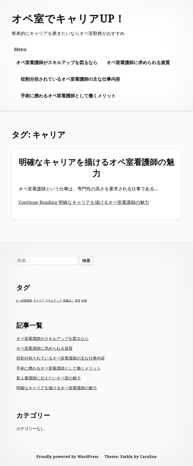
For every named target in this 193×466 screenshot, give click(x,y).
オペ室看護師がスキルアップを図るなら (57, 62)
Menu (20, 49)
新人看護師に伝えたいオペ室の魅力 (48, 378)
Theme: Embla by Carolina (131, 456)
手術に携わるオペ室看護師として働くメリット (68, 96)
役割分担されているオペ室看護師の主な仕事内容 (70, 79)
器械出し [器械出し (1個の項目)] (68, 300)
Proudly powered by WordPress (67, 456)
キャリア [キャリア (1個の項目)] (38, 300)
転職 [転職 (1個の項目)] (84, 300)
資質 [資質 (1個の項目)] (77, 300)
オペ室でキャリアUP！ (68, 18)
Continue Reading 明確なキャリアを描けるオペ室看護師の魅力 (84, 202)
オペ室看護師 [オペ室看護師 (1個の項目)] (24, 300)
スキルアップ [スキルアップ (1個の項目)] (53, 300)
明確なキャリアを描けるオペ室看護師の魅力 (96, 167)
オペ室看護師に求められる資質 (138, 62)
